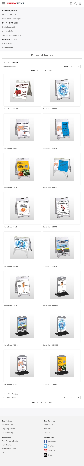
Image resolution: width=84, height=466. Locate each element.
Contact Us (48, 425)
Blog (50, 455)
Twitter (51, 446)
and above (11, 19)
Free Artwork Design (10, 441)
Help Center (7, 445)
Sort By (6, 62)
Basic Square (8, 27)
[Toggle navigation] (3, 3)
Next (50, 70)
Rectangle (7, 31)
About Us (47, 429)
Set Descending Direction (23, 62)
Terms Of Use (7, 425)
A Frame (7, 43)
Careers (47, 433)
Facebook (52, 441)
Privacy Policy (7, 433)
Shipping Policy (8, 429)
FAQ (3, 453)
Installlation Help (9, 449)
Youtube (51, 450)
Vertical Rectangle (11, 35)
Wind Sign (7, 48)
